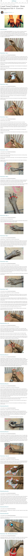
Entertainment (16, 2)
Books (6, 2)
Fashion (22, 2)
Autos (3, 2)
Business (9, 2)
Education (12, 2)
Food (25, 2)
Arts (1, 2)
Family (20, 2)
